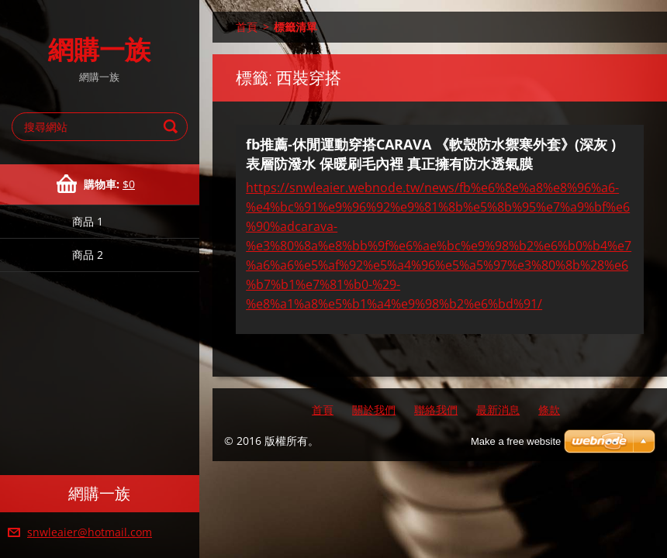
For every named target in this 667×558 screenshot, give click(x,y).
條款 (549, 409)
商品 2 (87, 254)
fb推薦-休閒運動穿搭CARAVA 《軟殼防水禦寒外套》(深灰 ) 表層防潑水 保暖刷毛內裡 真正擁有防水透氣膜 (431, 154)
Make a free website (516, 441)
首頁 (246, 26)
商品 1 (87, 221)
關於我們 (374, 409)
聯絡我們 (436, 409)
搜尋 (173, 126)
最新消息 (498, 409)
